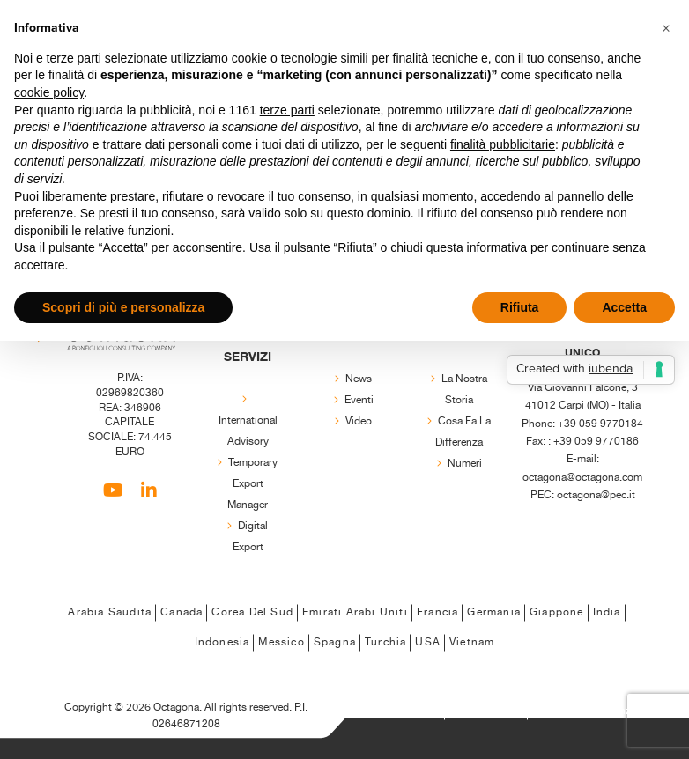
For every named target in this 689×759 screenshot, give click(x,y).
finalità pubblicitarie (502, 144)
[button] (666, 28)
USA (428, 642)
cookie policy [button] (49, 92)
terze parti (287, 110)
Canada (181, 612)
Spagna (335, 642)
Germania (494, 612)
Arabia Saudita (110, 612)
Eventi (359, 400)
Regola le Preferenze (586, 711)
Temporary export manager (252, 483)
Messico (281, 642)
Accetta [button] (624, 307)
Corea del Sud (252, 612)
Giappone (557, 612)
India (607, 612)
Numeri (465, 463)
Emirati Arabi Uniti (355, 612)
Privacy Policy (403, 711)
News (358, 379)
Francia (437, 612)
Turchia (385, 642)
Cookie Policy (486, 711)
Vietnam (471, 642)
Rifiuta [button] (519, 307)
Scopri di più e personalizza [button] (123, 307)
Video (358, 421)
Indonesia (222, 642)
